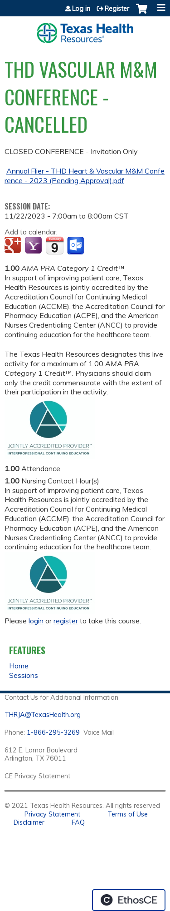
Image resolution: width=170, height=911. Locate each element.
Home (19, 665)
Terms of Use (127, 814)
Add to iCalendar (54, 245)
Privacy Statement (52, 814)
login (36, 620)
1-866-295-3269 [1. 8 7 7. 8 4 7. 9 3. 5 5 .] (53, 732)
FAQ (78, 822)
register (65, 620)
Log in (81, 8)
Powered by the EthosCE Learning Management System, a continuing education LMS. (128, 900)
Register (117, 8)
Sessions (23, 675)
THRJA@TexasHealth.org (43, 715)
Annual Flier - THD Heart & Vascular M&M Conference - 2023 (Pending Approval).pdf (85, 175)
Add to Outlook (76, 246)
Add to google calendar (14, 246)
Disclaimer (29, 822)
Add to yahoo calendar (34, 246)
